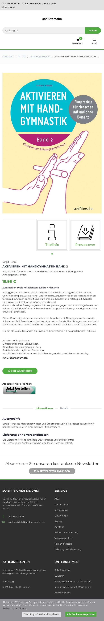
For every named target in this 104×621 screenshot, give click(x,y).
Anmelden (8, 7)
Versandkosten (63, 543)
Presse (58, 521)
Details (64, 408)
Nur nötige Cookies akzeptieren (41, 614)
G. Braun (59, 575)
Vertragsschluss (63, 538)
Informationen (44, 408)
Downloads (61, 515)
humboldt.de (62, 592)
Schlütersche (62, 570)
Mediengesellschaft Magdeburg (73, 587)
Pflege (22, 56)
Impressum (61, 510)
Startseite (8, 56)
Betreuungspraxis (40, 56)
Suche (93, 30)
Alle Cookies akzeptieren (81, 614)
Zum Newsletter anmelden (49, 471)
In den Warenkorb (17, 371)
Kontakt (59, 526)
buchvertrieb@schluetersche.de (39, 3)
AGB (57, 498)
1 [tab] (52, 254)
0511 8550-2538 (11, 3)
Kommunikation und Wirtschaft (73, 581)
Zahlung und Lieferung (67, 549)
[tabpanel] (52, 235)
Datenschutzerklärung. (15, 608)
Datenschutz (61, 504)
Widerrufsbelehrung (66, 532)
